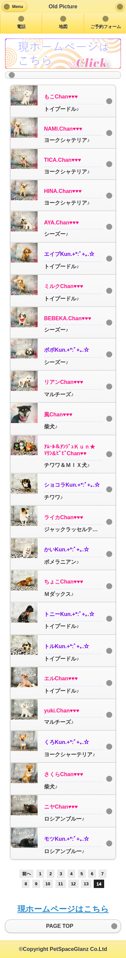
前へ (26, 873)
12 (73, 883)
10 (47, 883)
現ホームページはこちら (63, 908)
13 (86, 883)
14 (98, 883)
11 (60, 883)
